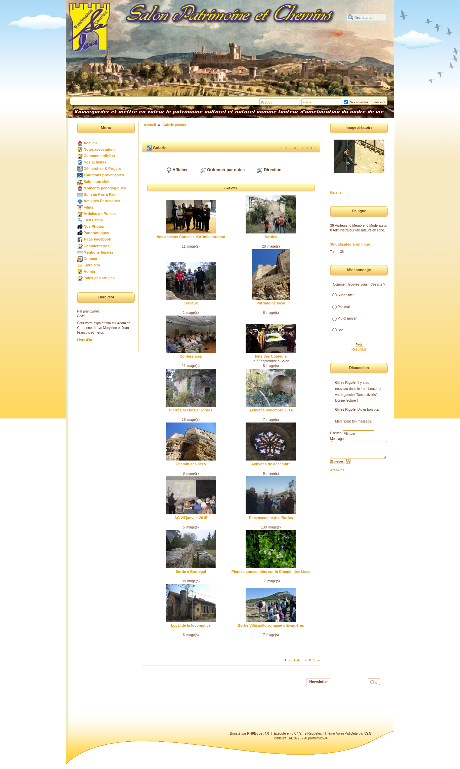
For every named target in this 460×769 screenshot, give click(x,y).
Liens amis (93, 220)
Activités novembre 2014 (271, 410)
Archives (337, 470)
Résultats (359, 349)
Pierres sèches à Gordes (190, 410)
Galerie (336, 192)
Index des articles (99, 278)
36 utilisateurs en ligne (350, 244)
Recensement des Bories (271, 518)
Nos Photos (94, 226)
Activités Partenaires (102, 201)
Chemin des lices (191, 464)
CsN (368, 733)
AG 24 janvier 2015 (190, 518)
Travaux (191, 303)
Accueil (90, 143)
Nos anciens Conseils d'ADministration (190, 237)
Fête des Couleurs (271, 356)
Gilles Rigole (345, 382)
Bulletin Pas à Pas (100, 194)
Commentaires (96, 246)
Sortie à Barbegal (191, 572)
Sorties (271, 237)
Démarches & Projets (102, 169)
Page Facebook (97, 239)
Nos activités (95, 162)
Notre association (99, 149)
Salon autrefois (97, 182)
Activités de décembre (271, 464)
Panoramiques (96, 233)
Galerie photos (174, 125)
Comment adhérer (99, 156)
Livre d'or (92, 265)
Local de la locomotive (191, 625)
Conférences (190, 356)
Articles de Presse (100, 214)
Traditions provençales (104, 175)
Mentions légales (99, 252)
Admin (89, 271)
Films (88, 207)
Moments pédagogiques (105, 188)
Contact (90, 259)
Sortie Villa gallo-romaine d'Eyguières (271, 625)
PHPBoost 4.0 (258, 733)
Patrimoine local (271, 303)
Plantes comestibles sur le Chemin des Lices (271, 572)
